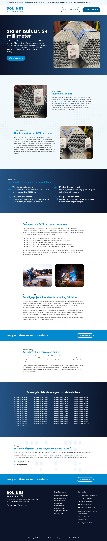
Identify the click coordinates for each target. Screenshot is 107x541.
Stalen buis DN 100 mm (61, 405)
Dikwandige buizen (78, 102)
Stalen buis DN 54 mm (41, 414)
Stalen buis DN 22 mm (21, 405)
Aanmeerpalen (59, 513)
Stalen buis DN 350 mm (81, 410)
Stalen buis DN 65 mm (41, 424)
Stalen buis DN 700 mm (81, 420)
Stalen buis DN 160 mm (61, 422)
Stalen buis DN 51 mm (41, 410)
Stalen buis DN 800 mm (81, 422)
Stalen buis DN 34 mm (21, 422)
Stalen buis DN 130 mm (61, 416)
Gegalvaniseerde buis (61, 511)
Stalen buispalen (59, 501)
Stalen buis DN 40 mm (41, 397)
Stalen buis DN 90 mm (61, 403)
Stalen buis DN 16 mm (21, 399)
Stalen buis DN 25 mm (21, 410)
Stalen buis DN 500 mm (81, 414)
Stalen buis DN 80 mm (61, 401)
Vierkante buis (59, 506)
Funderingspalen (59, 508)
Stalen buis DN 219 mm (81, 401)
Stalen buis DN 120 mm (61, 412)
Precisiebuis (58, 503)
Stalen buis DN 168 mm (61, 424)
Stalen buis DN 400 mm (81, 412)
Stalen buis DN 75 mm (61, 399)
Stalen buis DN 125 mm (61, 414)
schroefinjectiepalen (63, 104)
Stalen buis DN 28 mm (21, 414)
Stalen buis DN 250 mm (81, 403)
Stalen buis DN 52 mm (41, 412)
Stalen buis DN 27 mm (21, 412)
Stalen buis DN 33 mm (21, 420)
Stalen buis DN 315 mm (81, 407)
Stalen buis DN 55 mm (41, 416)
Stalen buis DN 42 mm (41, 399)
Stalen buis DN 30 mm (21, 416)
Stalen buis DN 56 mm (41, 418)
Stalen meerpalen (60, 498)
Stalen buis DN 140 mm (61, 418)
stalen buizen (14, 47)
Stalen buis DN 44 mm (41, 401)
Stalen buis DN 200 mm (81, 399)
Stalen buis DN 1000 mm (81, 424)
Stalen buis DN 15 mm (21, 397)
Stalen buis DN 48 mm (41, 405)
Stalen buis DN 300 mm (81, 405)
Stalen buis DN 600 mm (81, 416)
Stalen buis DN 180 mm (81, 397)
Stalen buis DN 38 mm (21, 426)
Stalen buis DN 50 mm (41, 407)
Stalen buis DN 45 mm (41, 403)
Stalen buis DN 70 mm (61, 397)
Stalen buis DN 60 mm (41, 420)
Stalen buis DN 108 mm (61, 407)
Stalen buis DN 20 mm (21, 403)
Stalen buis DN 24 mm (21, 407)
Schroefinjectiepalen (61, 496)
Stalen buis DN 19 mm (21, 401)
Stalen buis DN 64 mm (41, 422)
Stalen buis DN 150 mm (61, 420)
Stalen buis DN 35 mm (21, 424)
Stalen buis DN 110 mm (61, 410)
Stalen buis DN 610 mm (81, 418)
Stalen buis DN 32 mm (21, 418)
